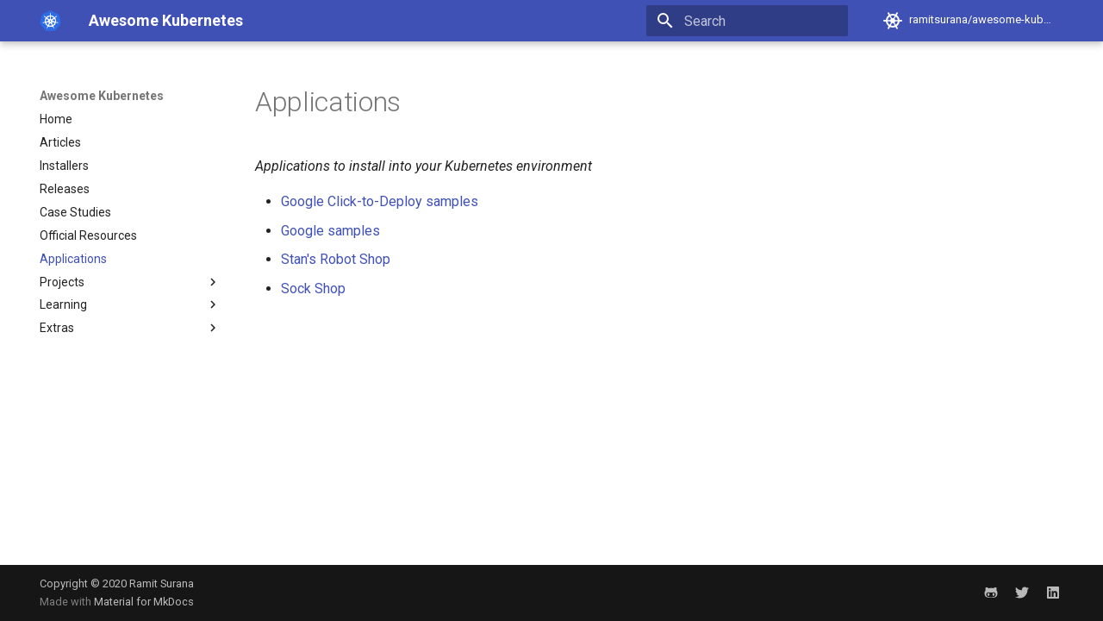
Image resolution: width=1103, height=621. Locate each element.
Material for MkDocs (144, 601)
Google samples (330, 231)
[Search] (747, 20)
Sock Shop (313, 288)
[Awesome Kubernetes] (50, 20)
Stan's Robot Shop (335, 259)
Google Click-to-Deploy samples (379, 201)
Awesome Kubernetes (102, 96)
